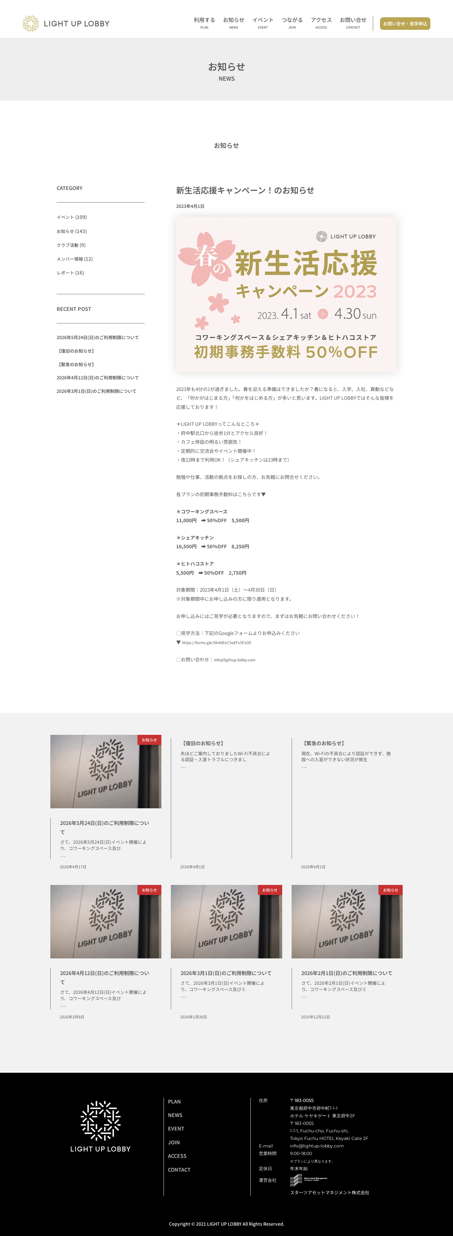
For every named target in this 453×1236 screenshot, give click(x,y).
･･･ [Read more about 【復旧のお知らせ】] (183, 768)
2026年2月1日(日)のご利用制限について (345, 977)
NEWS (175, 1114)
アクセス (321, 23)
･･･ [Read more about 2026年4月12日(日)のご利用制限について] (63, 1007)
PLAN (174, 1101)
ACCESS (177, 1155)
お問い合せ (353, 23)
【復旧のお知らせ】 (76, 350)
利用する (204, 23)
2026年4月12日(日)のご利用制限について (98, 377)
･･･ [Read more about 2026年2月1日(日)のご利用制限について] (304, 1007)
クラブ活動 (68, 244)
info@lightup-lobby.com (240, 659)
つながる (292, 23)
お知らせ (233, 23)
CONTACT (179, 1169)
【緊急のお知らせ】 (76, 364)
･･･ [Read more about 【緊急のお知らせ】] (304, 768)
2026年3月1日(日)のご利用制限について (97, 391)
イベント (263, 23)
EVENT (176, 1128)
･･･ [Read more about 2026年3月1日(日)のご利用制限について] (183, 1007)
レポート (66, 272)
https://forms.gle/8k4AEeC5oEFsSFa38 (223, 642)
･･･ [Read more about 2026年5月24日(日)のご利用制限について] (63, 856)
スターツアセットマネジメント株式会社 (329, 1192)
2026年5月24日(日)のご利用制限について (98, 337)
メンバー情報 (71, 258)
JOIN (174, 1142)
